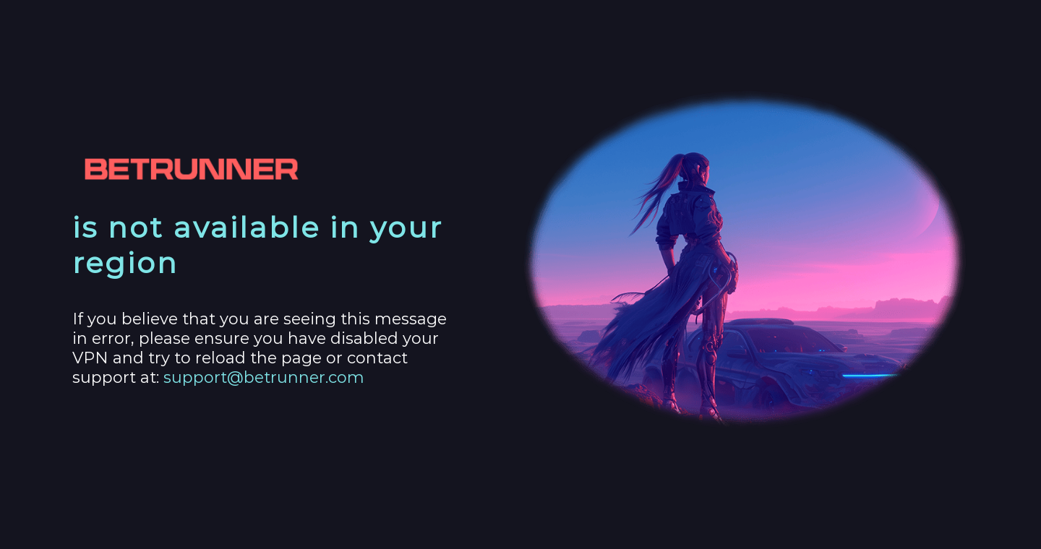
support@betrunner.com (263, 377)
